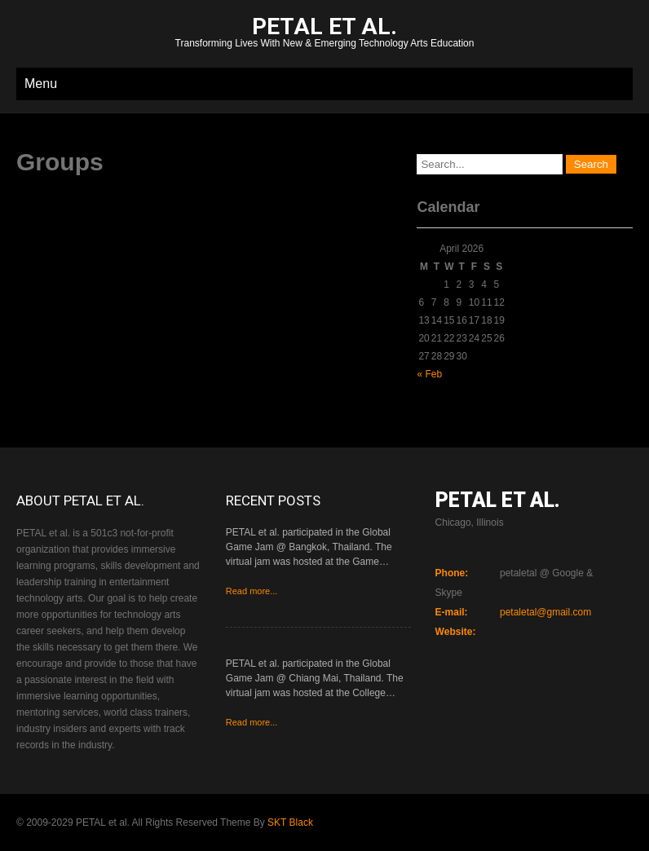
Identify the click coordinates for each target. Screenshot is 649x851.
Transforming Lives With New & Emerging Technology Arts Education (324, 34)
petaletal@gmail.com (545, 612)
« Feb (429, 374)
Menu (40, 83)
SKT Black (290, 822)
